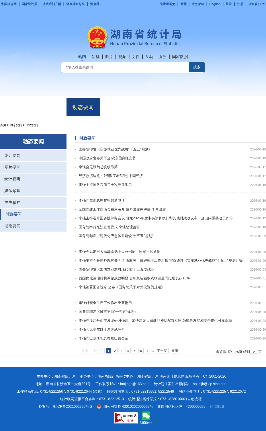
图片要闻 (12, 167)
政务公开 (149, 107)
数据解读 (116, 107)
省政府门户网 (52, 4)
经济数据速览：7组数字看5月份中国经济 (111, 176)
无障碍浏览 (167, 4)
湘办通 (95, 4)
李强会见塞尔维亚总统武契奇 (102, 329)
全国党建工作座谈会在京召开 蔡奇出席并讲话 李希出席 (122, 209)
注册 (240, 4)
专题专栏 (249, 107)
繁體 (183, 4)
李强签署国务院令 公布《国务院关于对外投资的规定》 (122, 287)
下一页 (162, 351)
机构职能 (50, 107)
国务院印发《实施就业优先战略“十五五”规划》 (115, 149)
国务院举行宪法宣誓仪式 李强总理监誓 (109, 227)
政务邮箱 (198, 4)
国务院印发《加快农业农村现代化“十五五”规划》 (117, 269)
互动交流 (216, 107)
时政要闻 (14, 214)
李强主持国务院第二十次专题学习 (105, 185)
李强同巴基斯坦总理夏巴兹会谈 (103, 338)
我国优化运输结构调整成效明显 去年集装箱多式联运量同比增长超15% (134, 278)
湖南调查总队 (75, 4)
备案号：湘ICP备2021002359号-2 (65, 406)
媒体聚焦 (12, 191)
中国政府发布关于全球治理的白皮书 (107, 158)
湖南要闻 (12, 226)
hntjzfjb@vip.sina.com (210, 384)
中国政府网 (9, 4)
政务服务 (183, 107)
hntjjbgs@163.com (135, 384)
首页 (16, 107)
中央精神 (12, 202)
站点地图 (217, 406)
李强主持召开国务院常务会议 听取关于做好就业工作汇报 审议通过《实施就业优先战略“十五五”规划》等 (161, 260)
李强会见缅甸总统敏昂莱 (98, 167)
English (215, 4)
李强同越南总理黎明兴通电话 (102, 200)
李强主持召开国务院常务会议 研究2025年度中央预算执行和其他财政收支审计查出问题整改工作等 (156, 218)
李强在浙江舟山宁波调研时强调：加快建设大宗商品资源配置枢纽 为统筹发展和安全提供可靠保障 (155, 320)
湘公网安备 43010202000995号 (125, 406)
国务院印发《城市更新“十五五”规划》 (108, 312)
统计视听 (12, 179)
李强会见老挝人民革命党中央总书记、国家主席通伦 (119, 252)
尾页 (175, 351)
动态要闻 (83, 107)
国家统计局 (29, 4)
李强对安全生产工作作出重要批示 (105, 303)
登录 (229, 4)
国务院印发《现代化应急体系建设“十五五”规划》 (117, 236)
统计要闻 (12, 155)
